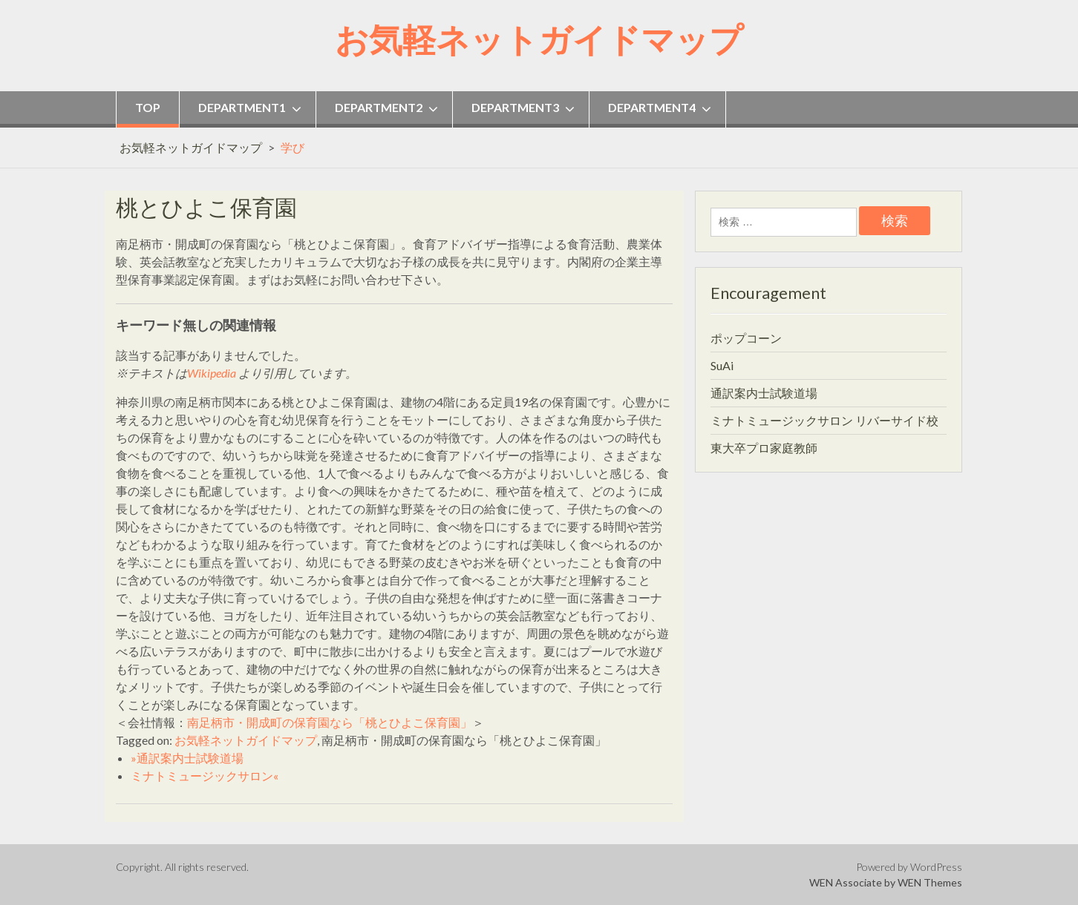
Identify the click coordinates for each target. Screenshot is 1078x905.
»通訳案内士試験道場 (187, 758)
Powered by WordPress (909, 866)
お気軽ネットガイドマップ (539, 39)
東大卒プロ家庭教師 (763, 448)
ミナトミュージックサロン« (204, 776)
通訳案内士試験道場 (763, 393)
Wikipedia (211, 373)
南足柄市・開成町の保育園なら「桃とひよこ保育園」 (329, 722)
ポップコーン (746, 338)
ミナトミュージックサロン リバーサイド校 (824, 420)
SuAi (722, 365)
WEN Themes (930, 882)
